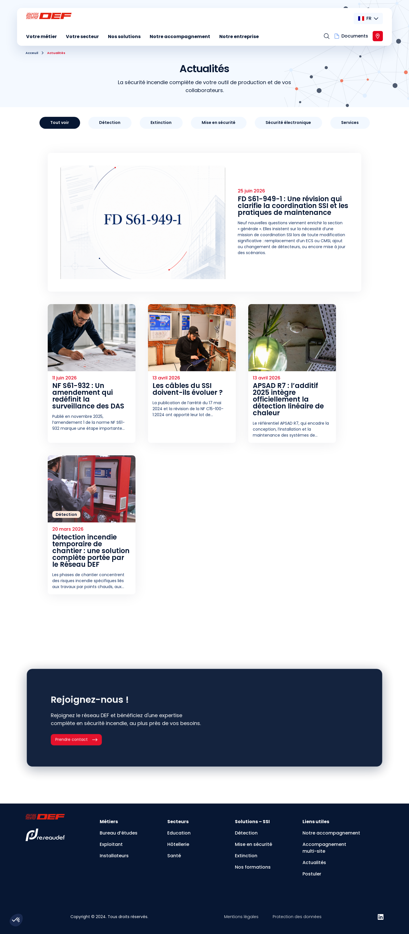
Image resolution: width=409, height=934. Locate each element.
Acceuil (32, 53)
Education (179, 833)
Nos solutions (124, 36)
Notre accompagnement (180, 36)
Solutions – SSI (252, 821)
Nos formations (253, 867)
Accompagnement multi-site (324, 847)
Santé (174, 855)
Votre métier (41, 36)
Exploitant (111, 844)
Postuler (311, 874)
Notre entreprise (239, 36)
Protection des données (297, 917)
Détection (246, 833)
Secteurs (178, 821)
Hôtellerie (178, 844)
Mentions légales (241, 917)
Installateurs (114, 855)
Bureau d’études (118, 833)
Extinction (246, 855)
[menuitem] (41, 37)
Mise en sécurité (253, 844)
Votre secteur (82, 36)
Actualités (314, 862)
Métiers (109, 821)
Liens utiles (315, 821)
